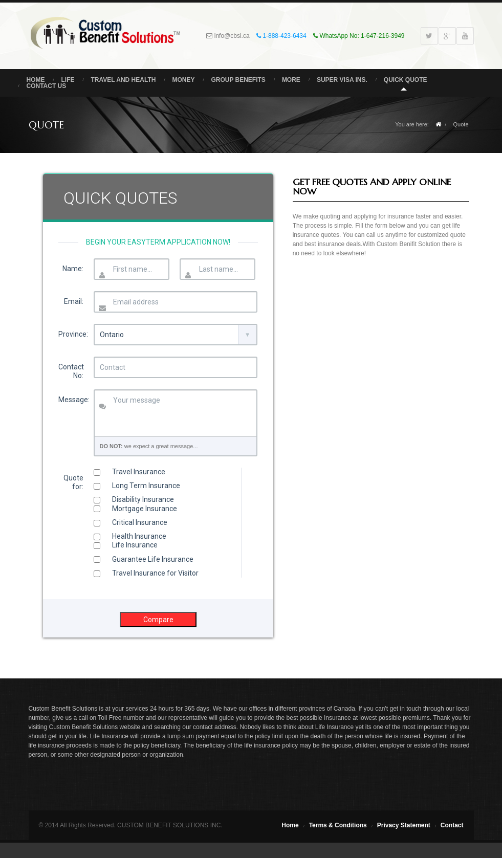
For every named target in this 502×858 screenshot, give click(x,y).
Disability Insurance (134, 499)
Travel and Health (123, 80)
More (291, 80)
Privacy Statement (403, 825)
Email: (73, 301)
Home (36, 80)
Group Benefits (238, 80)
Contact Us (47, 86)
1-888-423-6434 (284, 35)
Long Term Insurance (137, 485)
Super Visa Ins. (342, 80)
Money (183, 80)
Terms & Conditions (338, 825)
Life (68, 80)
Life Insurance (126, 545)
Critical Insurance (130, 522)
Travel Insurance (129, 472)
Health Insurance (130, 536)
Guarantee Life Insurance (143, 559)
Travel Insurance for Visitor (146, 573)
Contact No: (71, 371)
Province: (73, 334)
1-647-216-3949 (382, 35)
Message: (73, 399)
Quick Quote (405, 80)
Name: (72, 269)
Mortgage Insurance (135, 508)
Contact (452, 825)
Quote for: (73, 482)
